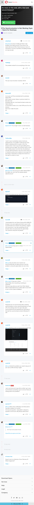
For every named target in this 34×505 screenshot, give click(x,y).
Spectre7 (7, 188)
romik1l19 (7, 298)
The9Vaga (7, 59)
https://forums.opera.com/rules (13, 429)
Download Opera (9, 18)
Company (4, 489)
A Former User (8, 452)
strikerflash (8, 37)
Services (4, 478)
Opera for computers (7, 29)
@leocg (7, 259)
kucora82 (7, 216)
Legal (3, 485)
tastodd (7, 74)
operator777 (8, 400)
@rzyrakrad (8, 40)
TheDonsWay (8, 134)
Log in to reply (29, 29)
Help (2, 482)
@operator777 (8, 423)
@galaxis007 (8, 122)
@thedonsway (8, 167)
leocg (6, 119)
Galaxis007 (8, 89)
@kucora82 (8, 242)
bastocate (7, 381)
